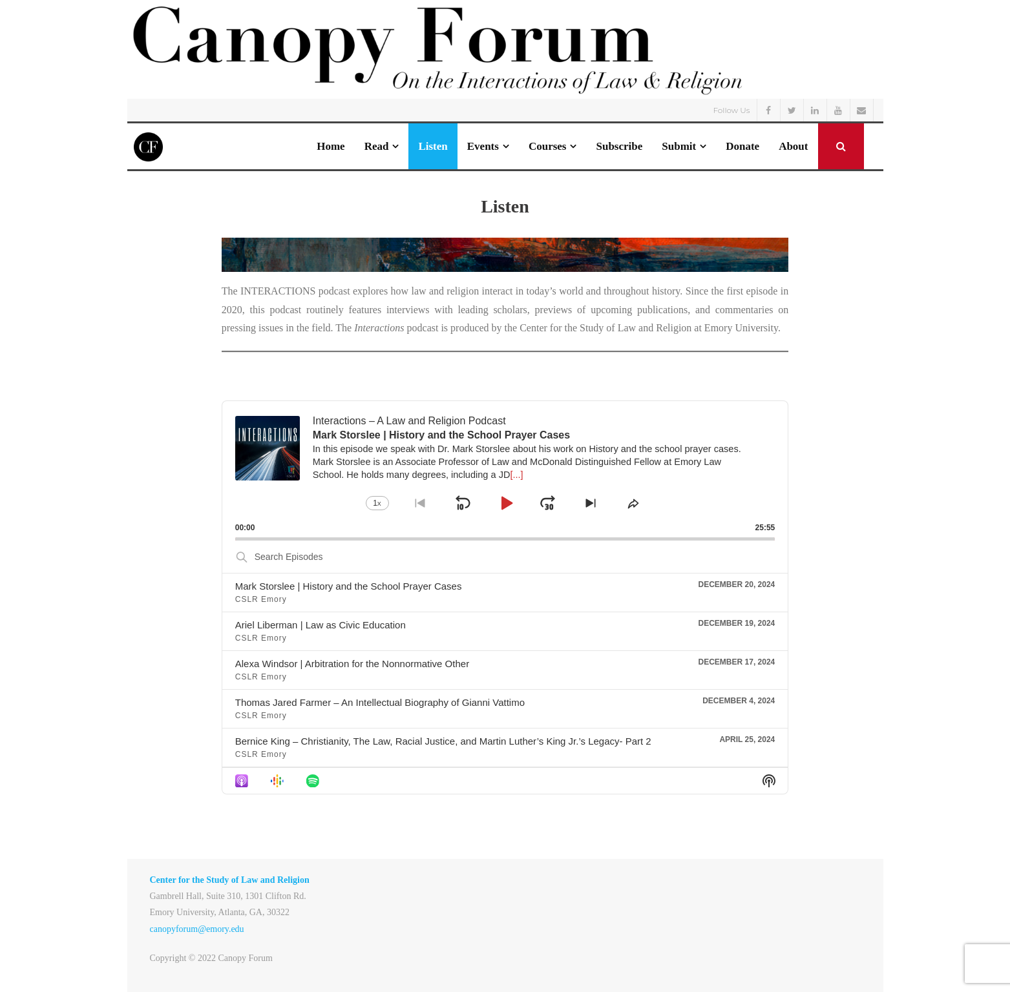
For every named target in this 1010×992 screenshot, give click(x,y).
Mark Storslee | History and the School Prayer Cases (348, 586)
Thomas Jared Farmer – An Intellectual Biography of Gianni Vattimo (380, 702)
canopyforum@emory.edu (197, 929)
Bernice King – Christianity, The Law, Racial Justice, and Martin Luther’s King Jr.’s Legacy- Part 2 (443, 741)
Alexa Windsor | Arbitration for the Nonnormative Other (352, 663)
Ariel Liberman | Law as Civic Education (320, 624)
